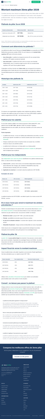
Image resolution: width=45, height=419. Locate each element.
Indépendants (26, 380)
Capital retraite (4, 389)
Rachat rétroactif (26, 376)
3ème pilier (7, 5)
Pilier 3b (25, 370)
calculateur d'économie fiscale (16, 276)
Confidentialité (41, 415)
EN (29, 1)
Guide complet (26, 367)
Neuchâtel (25, 405)
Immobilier (3, 402)
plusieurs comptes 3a (29, 148)
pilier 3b (5, 238)
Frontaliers (25, 378)
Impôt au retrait (4, 387)
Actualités (25, 395)
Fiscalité (3, 398)
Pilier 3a (24, 368)
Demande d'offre (36, 1)
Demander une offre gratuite (22, 356)
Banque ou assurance (27, 372)
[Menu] (42, 2)
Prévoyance (3, 404)
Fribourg (25, 407)
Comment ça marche (27, 389)
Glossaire (25, 393)
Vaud (24, 402)
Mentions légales (35, 415)
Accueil (2, 5)
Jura (24, 409)
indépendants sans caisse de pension (13, 158)
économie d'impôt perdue (16, 289)
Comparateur (3, 391)
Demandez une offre (29, 292)
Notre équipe (25, 387)
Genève (24, 400)
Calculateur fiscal (4, 385)
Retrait (2, 400)
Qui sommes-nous (26, 385)
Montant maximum (27, 374)
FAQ (24, 391)
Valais (24, 404)
